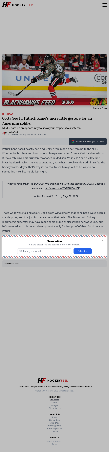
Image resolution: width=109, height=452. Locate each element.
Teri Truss (15, 263)
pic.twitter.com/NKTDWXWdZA (62, 188)
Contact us (54, 431)
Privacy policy (54, 425)
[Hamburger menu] (104, 5)
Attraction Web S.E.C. (50, 391)
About (54, 417)
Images (54, 405)
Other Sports (54, 408)
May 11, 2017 (70, 196)
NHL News (54, 399)
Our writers (54, 420)
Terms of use (54, 422)
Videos (54, 402)
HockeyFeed (13, 132)
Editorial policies (54, 428)
